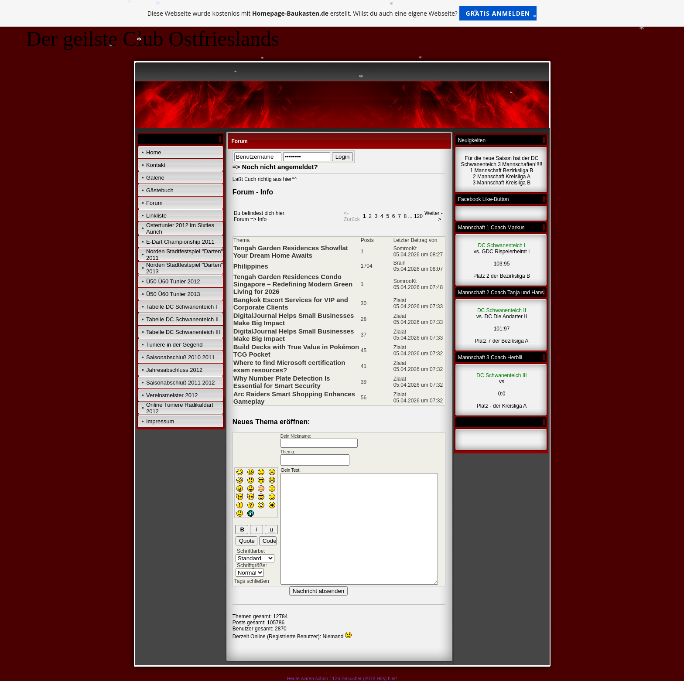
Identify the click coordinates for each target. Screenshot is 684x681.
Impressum (160, 421)
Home (153, 152)
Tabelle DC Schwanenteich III (183, 332)
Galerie (155, 177)
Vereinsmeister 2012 (172, 395)
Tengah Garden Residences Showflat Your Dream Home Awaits (290, 251)
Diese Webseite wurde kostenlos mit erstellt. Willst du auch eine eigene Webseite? (342, 13)
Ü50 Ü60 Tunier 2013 (173, 294)
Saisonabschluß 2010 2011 (180, 357)
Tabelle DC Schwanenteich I (181, 306)
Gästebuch (160, 190)
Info (262, 219)
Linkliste (156, 215)
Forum (154, 203)
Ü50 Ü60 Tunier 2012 (173, 281)
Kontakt (155, 165)
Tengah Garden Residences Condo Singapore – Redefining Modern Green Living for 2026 (292, 284)
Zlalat (399, 300)
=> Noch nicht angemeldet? (275, 166)
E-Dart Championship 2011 (180, 241)
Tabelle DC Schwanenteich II (182, 319)
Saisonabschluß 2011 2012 (180, 382)
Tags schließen (251, 581)
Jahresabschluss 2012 (174, 370)
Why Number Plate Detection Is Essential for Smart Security (281, 382)
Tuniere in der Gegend (174, 344)
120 (418, 216)
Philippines (250, 266)
